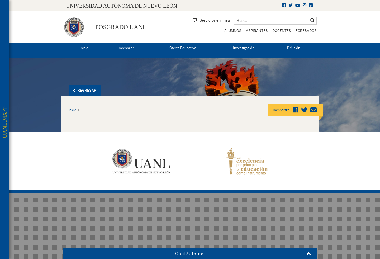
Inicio (84, 48)
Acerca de (127, 48)
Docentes (281, 31)
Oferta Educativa (182, 48)
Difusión (293, 48)
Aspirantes (257, 31)
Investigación (243, 48)
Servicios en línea (211, 20)
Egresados (306, 31)
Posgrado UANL (120, 27)
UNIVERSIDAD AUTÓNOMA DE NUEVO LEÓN (121, 6)
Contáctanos (190, 253)
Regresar (84, 90)
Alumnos (232, 31)
